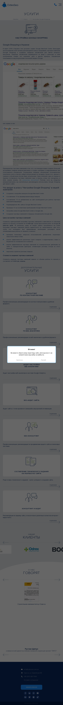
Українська (19, 360)
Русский (43, 360)
